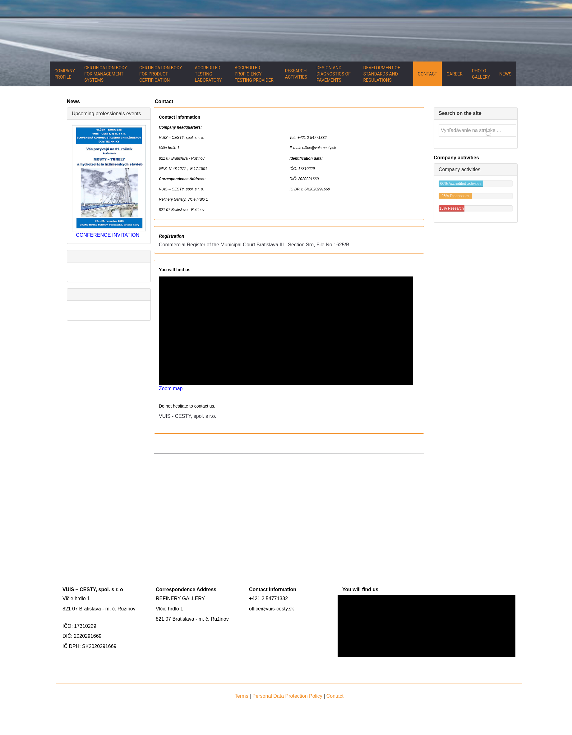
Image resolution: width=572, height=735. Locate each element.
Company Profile (64, 74)
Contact (427, 73)
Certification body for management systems (105, 74)
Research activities (296, 74)
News (505, 73)
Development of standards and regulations (381, 74)
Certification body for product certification (160, 74)
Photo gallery (481, 74)
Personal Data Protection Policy (287, 696)
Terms (241, 696)
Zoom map (170, 388)
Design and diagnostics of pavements (333, 74)
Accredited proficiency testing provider (254, 74)
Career (454, 73)
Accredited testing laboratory (208, 74)
